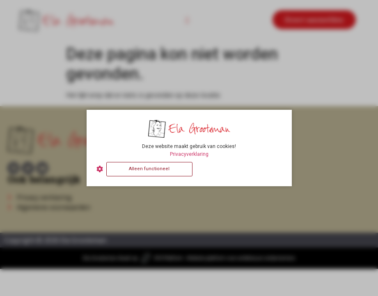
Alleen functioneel (149, 168)
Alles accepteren (238, 168)
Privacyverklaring (189, 154)
